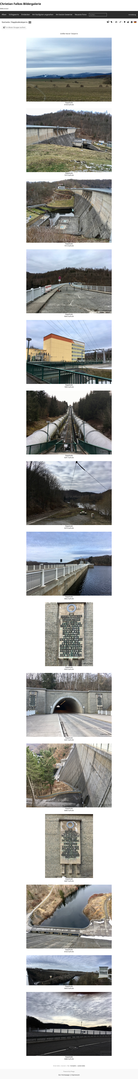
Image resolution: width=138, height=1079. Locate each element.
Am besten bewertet (64, 14)
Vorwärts (73, 1066)
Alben (4, 14)
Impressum (75, 1075)
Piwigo (73, 1071)
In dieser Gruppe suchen (15, 27)
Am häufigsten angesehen (42, 14)
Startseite (6, 22)
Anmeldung (132, 15)
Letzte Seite (81, 1066)
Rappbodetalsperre (19, 22)
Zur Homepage (63, 1075)
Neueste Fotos (81, 14)
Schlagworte (14, 14)
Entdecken (25, 14)
